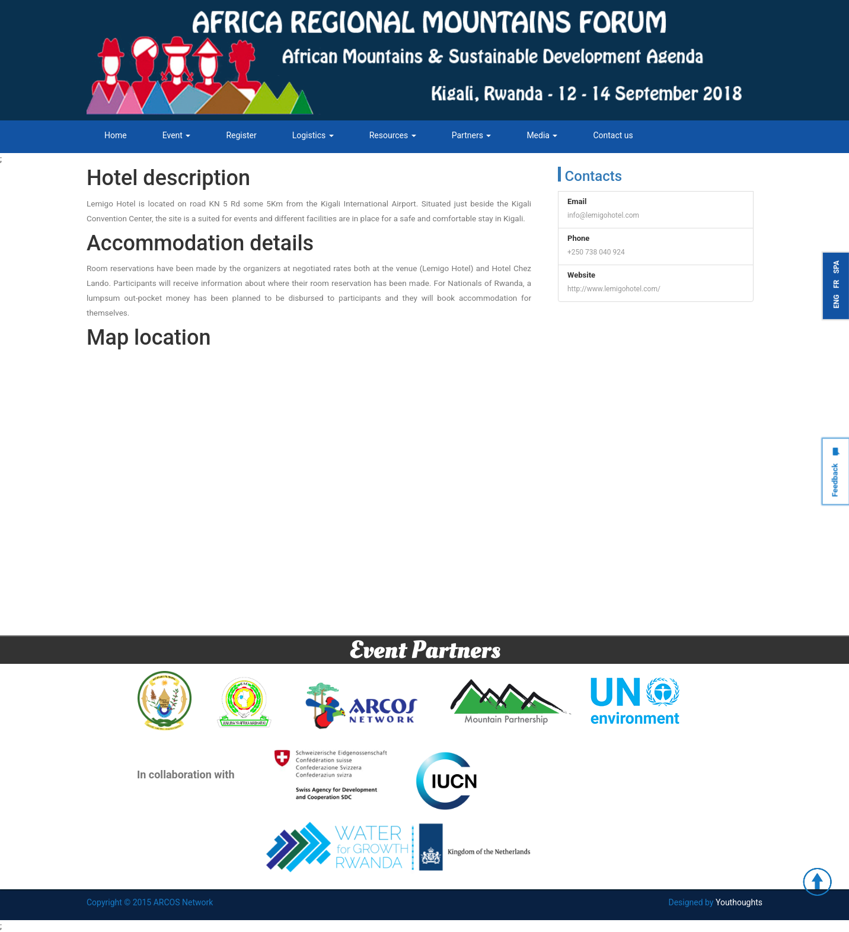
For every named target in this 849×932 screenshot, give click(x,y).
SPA (836, 266)
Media (541, 135)
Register (241, 135)
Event (176, 135)
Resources (392, 135)
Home (115, 135)
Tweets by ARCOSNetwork (606, 320)
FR (836, 284)
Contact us (613, 135)
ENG (836, 301)
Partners (471, 135)
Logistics (313, 135)
